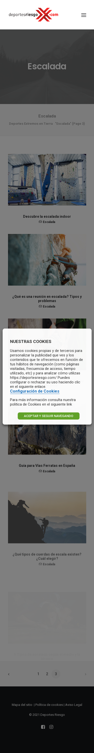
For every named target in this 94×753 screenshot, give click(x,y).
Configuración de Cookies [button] (34, 391)
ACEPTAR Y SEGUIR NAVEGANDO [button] (48, 416)
